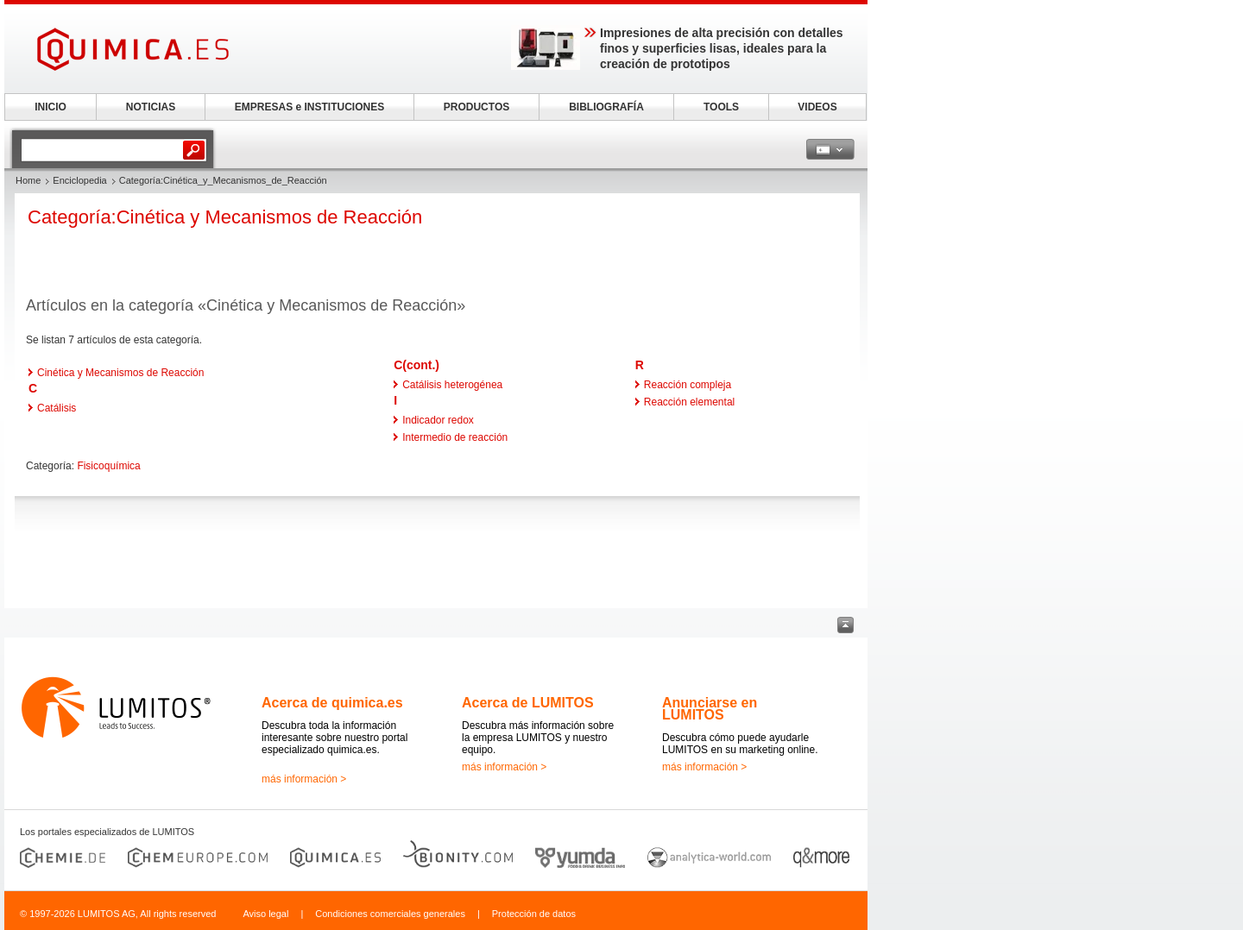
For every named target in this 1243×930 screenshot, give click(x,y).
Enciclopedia (79, 180)
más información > (304, 779)
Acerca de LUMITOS (528, 702)
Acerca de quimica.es (332, 702)
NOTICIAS (150, 107)
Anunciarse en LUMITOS (709, 708)
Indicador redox (438, 420)
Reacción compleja (687, 385)
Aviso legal (265, 913)
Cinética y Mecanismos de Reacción (120, 373)
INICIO (50, 107)
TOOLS (721, 107)
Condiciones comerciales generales (390, 913)
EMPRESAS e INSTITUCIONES (309, 107)
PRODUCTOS (476, 107)
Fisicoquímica (108, 466)
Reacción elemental (689, 402)
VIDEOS (817, 107)
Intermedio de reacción (455, 437)
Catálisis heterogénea (452, 385)
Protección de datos (534, 913)
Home (28, 180)
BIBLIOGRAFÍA (606, 107)
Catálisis (56, 408)
